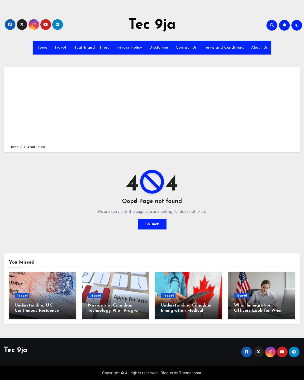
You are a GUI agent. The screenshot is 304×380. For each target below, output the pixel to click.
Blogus (167, 373)
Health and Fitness (91, 48)
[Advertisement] (152, 105)
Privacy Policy (129, 48)
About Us (259, 48)
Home (41, 48)
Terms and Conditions (224, 48)
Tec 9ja (152, 25)
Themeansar (190, 373)
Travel (60, 48)
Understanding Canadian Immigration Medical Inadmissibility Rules (186, 310)
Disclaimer (159, 48)
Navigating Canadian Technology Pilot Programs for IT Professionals (115, 310)
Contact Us (186, 48)
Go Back (152, 224)
